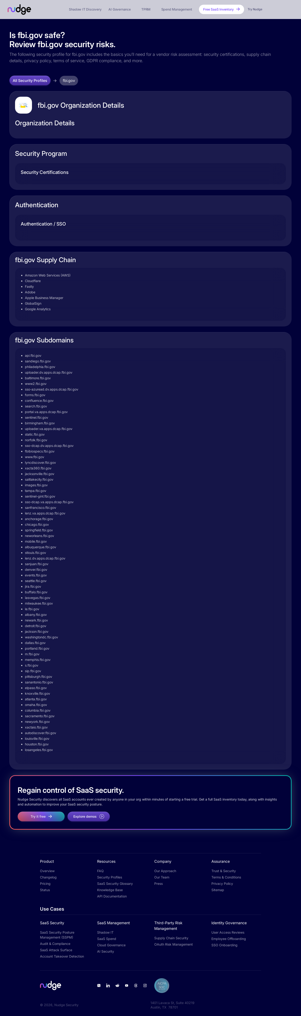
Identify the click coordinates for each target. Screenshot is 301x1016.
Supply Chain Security (171, 938)
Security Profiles (109, 877)
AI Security (105, 951)
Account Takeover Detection (62, 956)
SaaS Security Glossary (115, 884)
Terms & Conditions (226, 877)
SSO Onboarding (224, 945)
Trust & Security (223, 871)
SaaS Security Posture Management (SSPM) (57, 934)
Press (158, 884)
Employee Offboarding (228, 939)
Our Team (161, 877)
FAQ (100, 871)
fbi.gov (69, 80)
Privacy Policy (222, 884)
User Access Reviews (227, 932)
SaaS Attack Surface (56, 950)
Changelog (48, 877)
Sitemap (217, 890)
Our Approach (165, 871)
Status (45, 890)
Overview (47, 871)
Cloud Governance (111, 945)
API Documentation (112, 896)
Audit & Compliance (55, 944)
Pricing (45, 884)
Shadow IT (105, 932)
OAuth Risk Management (173, 944)
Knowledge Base (110, 890)
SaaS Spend (106, 939)
